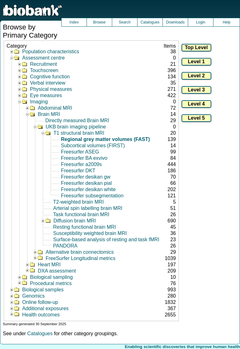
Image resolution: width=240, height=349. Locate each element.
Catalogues (150, 22)
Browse (99, 22)
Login (200, 22)
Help (227, 22)
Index (73, 22)
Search (125, 22)
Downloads (175, 22)
